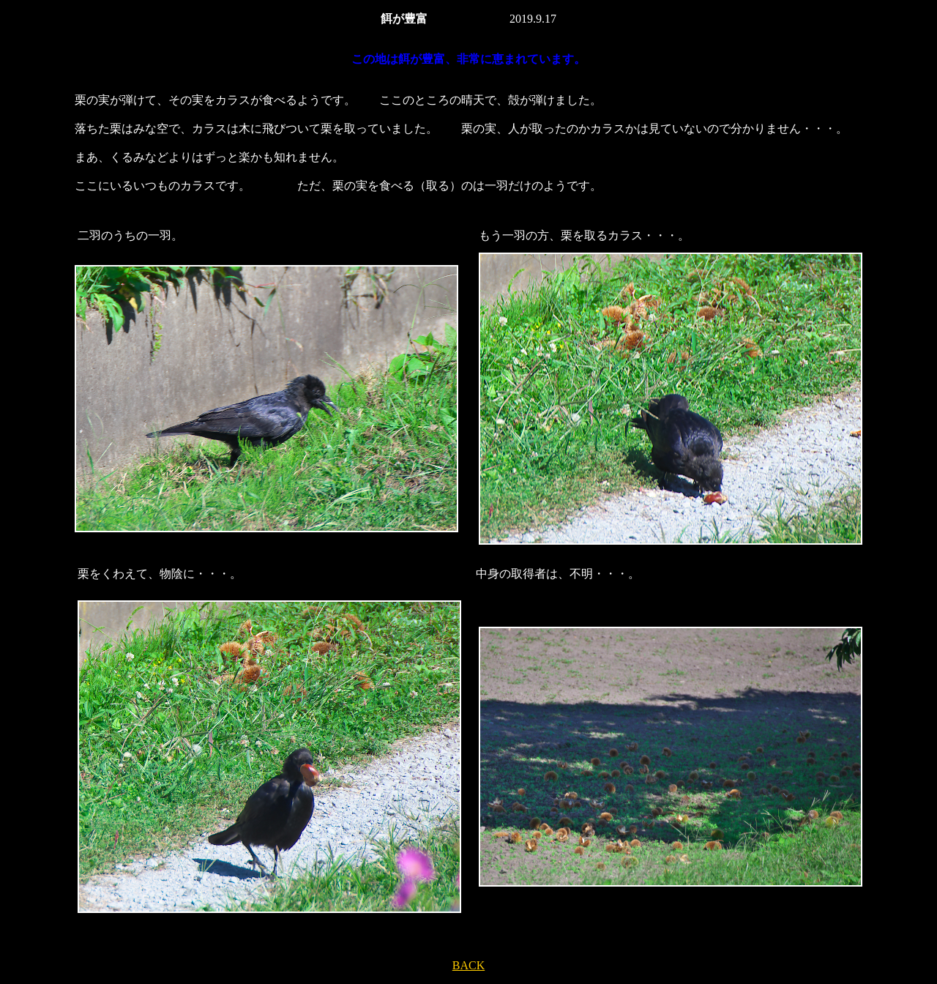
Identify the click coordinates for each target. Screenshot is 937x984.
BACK (468, 965)
